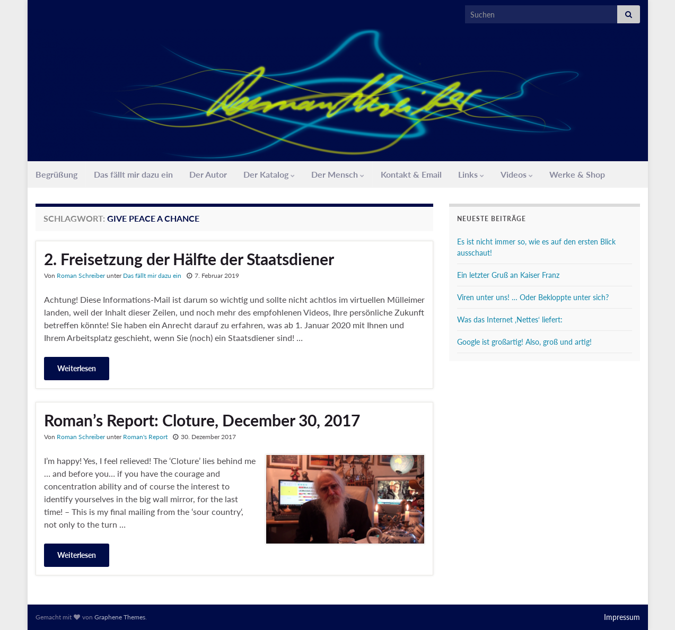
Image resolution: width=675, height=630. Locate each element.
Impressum (622, 617)
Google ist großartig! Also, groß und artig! (524, 341)
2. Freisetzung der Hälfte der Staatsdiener (189, 258)
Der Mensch (337, 174)
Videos (517, 174)
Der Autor (208, 174)
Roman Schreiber (81, 275)
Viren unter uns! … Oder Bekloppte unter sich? (533, 297)
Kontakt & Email (411, 174)
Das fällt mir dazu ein (133, 174)
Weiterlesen (76, 368)
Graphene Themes (119, 617)
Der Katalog (269, 174)
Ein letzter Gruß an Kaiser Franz (508, 274)
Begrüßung (56, 174)
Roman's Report (145, 437)
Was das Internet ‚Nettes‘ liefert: (510, 319)
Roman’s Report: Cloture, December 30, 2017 (202, 420)
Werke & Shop (577, 174)
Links (471, 174)
